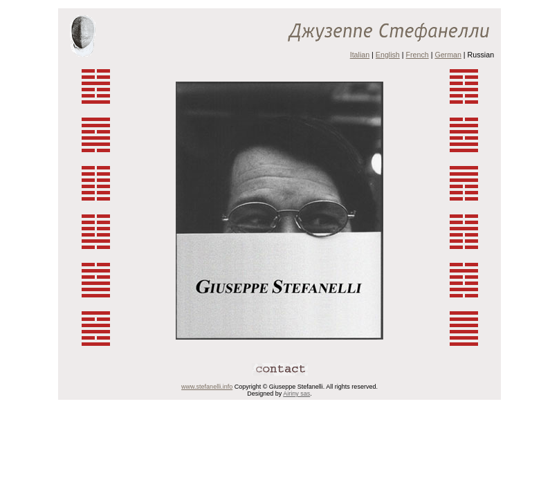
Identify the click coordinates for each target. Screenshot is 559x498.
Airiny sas (296, 393)
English (388, 54)
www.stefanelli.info (206, 386)
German (447, 54)
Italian (359, 54)
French (417, 54)
